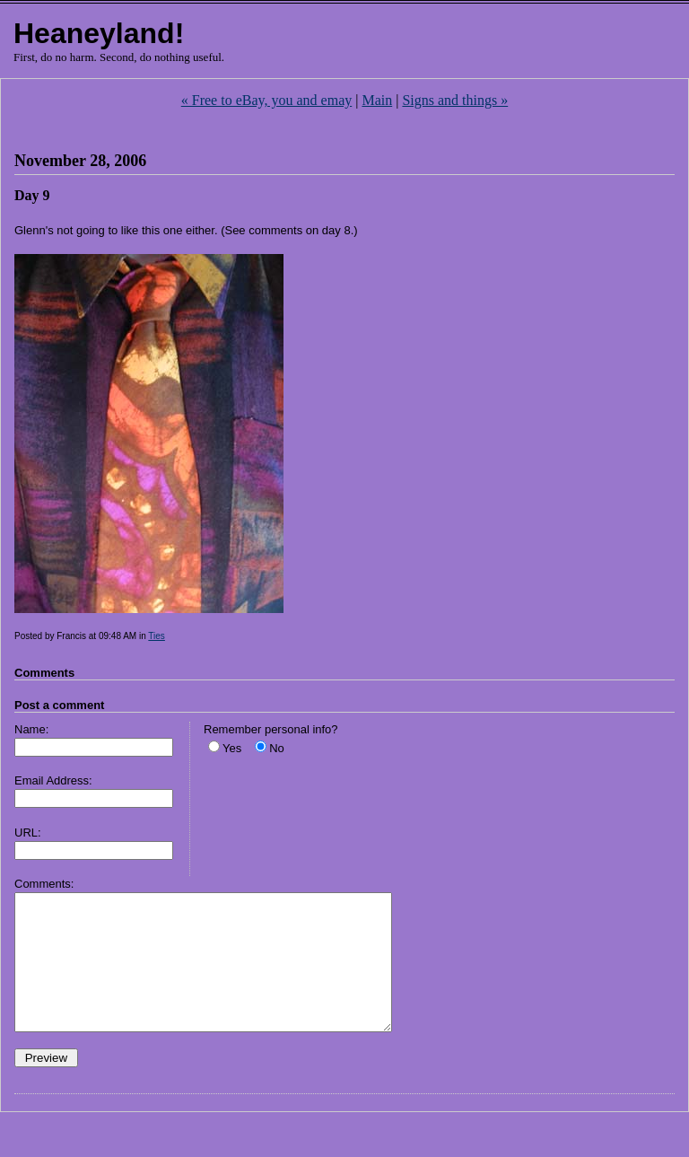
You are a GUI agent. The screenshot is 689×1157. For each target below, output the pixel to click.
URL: (27, 832)
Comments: (44, 883)
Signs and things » (455, 100)
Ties (156, 636)
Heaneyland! (98, 33)
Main (377, 100)
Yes (231, 748)
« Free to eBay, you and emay (266, 100)
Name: (31, 729)
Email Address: (53, 780)
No (276, 748)
